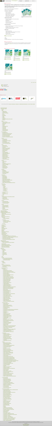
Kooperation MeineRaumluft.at (7, 316)
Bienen (4, 187)
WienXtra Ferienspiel (6, 369)
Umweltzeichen (4, 232)
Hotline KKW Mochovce (6, 314)
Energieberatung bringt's (6, 307)
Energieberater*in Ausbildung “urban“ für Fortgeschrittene (10, 236)
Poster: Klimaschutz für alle (7, 295)
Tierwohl (3, 200)
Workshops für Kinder (6, 372)
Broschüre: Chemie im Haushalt (7, 270)
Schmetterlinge (5, 189)
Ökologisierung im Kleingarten (7, 322)
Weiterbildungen (4, 234)
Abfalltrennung (4, 111)
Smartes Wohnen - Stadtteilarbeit (7, 327)
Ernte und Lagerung (5, 146)
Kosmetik (3, 169)
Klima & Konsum (5, 176)
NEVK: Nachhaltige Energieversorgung (8, 320)
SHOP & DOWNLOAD (3, 210)
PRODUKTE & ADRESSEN (4, 211)
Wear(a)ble (4, 365)
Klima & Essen (4, 175)
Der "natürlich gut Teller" (6, 397)
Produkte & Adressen (20, 1)
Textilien (3, 195)
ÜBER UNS (2, 248)
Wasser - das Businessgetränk (7, 420)
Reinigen (4, 207)
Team (2, 256)
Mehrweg (4, 114)
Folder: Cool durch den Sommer (8, 56)
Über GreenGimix (5, 222)
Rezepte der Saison (5, 156)
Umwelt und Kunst (5, 355)
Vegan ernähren (5, 158)
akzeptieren (26, 423)
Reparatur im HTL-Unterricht (7, 349)
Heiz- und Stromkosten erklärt (7, 143)
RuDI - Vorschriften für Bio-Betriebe (8, 408)
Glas (3, 113)
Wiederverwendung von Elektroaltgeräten (9, 419)
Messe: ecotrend (5, 289)
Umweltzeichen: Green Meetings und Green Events (10, 414)
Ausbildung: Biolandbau (6, 333)
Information (4, 268)
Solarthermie (4, 128)
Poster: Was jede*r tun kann (7, 294)
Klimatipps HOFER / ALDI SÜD (7, 315)
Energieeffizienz (4, 226)
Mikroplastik (4, 115)
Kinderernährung (5, 150)
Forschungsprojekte (5, 377)
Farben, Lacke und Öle (5, 205)
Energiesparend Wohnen (6, 381)
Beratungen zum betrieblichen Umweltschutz (9, 392)
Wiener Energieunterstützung (7, 330)
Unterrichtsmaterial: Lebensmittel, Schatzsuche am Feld (10, 360)
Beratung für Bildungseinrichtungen (6, 245)
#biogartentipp (4, 161)
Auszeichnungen (5, 254)
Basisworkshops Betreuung (7, 391)
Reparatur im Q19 (5, 324)
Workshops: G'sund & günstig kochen (8, 373)
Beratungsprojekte (5, 302)
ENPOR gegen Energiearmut (7, 380)
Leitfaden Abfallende (6, 283)
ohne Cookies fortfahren (26, 424)
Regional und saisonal (5, 155)
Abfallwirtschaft (4, 213)
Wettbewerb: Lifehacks (6, 367)
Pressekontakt (5, 266)
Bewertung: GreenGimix (6, 395)
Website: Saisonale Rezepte (7, 300)
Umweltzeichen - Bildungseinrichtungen (8, 413)
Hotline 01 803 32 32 (6, 303)
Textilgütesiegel (5, 197)
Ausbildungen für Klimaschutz (6, 181)
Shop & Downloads (8, 3)
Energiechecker (5, 308)
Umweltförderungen (4, 233)
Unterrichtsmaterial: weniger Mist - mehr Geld (9, 361)
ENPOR (10, 43)
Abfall (2, 110)
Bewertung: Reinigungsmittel (7, 396)
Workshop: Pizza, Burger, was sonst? (8, 371)
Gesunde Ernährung (5, 149)
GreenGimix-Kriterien (6, 220)
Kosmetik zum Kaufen (5, 172)
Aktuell (3, 109)
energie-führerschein (6, 335)
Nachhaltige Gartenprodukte (7, 403)
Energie (3, 138)
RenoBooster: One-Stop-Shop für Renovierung (9, 325)
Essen (2, 144)
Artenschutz (4, 184)
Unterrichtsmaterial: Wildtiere (7, 362)
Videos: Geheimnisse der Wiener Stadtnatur (8, 242)
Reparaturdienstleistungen (5, 231)
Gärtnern (3, 160)
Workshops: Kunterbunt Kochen (7, 374)
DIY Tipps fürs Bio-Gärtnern (6, 135)
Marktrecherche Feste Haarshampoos (8, 287)
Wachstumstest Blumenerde (7, 387)
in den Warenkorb (8, 58)
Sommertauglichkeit (5, 129)
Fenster (4, 125)
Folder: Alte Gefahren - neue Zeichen (8, 276)
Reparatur (4, 119)
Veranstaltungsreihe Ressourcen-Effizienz (9, 418)
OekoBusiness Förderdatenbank (7, 407)
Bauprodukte (4, 123)
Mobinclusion (5, 318)
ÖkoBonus (4, 406)
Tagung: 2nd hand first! (6, 353)
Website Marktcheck (6, 299)
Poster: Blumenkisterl (6, 292)
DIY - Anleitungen (4, 131)
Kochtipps (4, 151)
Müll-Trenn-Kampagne (6, 402)
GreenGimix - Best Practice (7, 221)
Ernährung (3, 225)
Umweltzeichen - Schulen (6, 415)
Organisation (3, 249)
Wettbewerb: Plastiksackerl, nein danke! (8, 301)
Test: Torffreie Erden (6, 386)
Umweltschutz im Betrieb (6, 388)
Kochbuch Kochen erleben (6, 280)
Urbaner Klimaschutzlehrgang (7, 340)
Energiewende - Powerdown (7, 398)
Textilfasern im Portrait (6, 199)
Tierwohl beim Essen (5, 201)
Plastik (3, 117)
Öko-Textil (4, 223)
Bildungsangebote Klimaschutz (7, 343)
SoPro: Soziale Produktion (6, 412)
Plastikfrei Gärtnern (5, 167)
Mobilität (3, 227)
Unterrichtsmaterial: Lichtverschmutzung (8, 357)
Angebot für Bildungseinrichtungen (6, 214)
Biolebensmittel (5, 145)
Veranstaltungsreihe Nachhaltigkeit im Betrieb (9, 239)
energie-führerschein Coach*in (7, 336)
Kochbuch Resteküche (6, 281)
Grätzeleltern (5, 339)
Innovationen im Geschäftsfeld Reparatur (8, 383)
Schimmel (4, 208)
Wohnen (3, 204)
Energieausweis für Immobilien (7, 140)
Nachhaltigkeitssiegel (6, 404)
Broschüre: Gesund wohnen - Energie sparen (9, 272)
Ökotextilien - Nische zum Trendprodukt (8, 409)
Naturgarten (4, 165)
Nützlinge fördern (5, 166)
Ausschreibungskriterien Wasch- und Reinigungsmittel (10, 389)
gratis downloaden (8, 35)
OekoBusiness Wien (4, 228)
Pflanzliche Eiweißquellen (6, 157)
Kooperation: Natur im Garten (7, 282)
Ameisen (4, 186)
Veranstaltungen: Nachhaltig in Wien (8, 363)
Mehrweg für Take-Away (6, 401)
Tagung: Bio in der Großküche (7, 354)
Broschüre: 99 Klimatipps (6, 275)
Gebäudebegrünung (5, 126)
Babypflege (4, 170)
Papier (3, 116)
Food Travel (4, 347)
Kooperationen (4, 252)
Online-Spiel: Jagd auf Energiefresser (8, 350)
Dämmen (4, 124)
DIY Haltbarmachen (5, 132)
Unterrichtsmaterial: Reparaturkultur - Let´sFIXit (9, 359)
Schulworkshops (4, 243)
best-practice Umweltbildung (5, 246)
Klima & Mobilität (5, 177)
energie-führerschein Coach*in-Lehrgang (8, 237)
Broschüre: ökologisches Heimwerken (8, 271)
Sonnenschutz (4, 173)
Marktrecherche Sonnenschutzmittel (8, 288)
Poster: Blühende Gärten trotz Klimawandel (9, 293)
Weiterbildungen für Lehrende (6, 244)
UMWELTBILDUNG (3, 240)
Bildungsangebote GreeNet (7, 342)
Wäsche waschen (5, 198)
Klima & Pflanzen (5, 178)
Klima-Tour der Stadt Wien (6, 348)
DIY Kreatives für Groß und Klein (7, 134)
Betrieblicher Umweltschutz (27, 1)
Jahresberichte (4, 253)
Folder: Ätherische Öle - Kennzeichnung (8, 277)
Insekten (4, 185)
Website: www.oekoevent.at (7, 298)
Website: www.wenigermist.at (7, 366)
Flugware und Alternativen (6, 148)
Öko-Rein (4, 217)
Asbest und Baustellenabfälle (6, 122)
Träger (3, 251)
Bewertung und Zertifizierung (6, 216)
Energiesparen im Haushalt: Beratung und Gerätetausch (10, 309)
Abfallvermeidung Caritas (6, 390)
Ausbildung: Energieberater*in (7, 334)
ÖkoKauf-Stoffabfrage (6, 218)
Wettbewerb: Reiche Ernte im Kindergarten (9, 368)
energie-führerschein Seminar (6, 238)
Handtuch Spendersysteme (7, 400)
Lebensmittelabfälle (5, 152)
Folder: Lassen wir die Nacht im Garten (8, 278)
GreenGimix (4, 219)
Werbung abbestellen (5, 209)
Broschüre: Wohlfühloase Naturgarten (8, 274)
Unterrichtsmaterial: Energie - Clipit (8, 356)
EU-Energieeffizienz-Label (6, 142)
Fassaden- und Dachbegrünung (7, 163)
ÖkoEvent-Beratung (6, 321)
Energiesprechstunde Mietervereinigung (8, 310)
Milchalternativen (5, 154)
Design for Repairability (6, 344)
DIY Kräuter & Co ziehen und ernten (7, 133)
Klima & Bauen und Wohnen (6, 179)
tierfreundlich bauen (5, 193)
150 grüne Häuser (5, 304)
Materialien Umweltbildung (5, 241)
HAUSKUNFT (5, 312)
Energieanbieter (5, 141)
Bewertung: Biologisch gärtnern (7, 394)
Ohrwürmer (4, 190)
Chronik (3, 257)
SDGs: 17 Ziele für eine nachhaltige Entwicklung (9, 182)
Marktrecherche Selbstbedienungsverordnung (9, 286)
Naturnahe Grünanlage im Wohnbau (8, 319)
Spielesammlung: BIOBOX (6, 351)
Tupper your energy (6, 328)
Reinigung (3, 230)
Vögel (3, 194)
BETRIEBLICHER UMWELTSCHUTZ (5, 212)
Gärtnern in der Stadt (5, 164)
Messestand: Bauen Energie (7, 290)
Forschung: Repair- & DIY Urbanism (8, 382)
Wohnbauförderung (5, 130)
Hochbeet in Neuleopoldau (6, 313)
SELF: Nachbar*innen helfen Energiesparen (9, 326)
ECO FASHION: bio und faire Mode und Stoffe (8, 196)
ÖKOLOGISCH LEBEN (4, 108)
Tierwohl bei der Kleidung (6, 202)
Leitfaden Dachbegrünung (6, 284)
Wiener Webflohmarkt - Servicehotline (8, 331)
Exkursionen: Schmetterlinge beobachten (8, 345)
